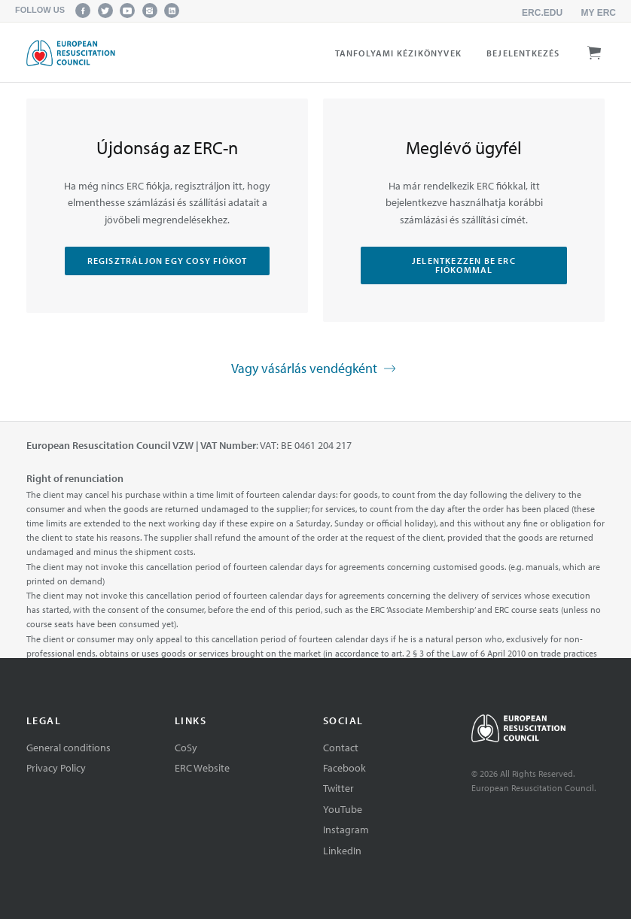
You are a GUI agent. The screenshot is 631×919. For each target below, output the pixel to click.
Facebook (344, 768)
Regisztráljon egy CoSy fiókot (167, 260)
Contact (340, 747)
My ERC (598, 13)
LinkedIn (342, 850)
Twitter (338, 788)
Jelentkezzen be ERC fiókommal (464, 265)
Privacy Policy (56, 768)
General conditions (68, 747)
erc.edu (542, 13)
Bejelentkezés (523, 53)
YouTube (342, 809)
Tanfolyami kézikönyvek (398, 53)
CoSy (186, 747)
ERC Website (202, 768)
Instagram (346, 829)
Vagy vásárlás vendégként (315, 369)
